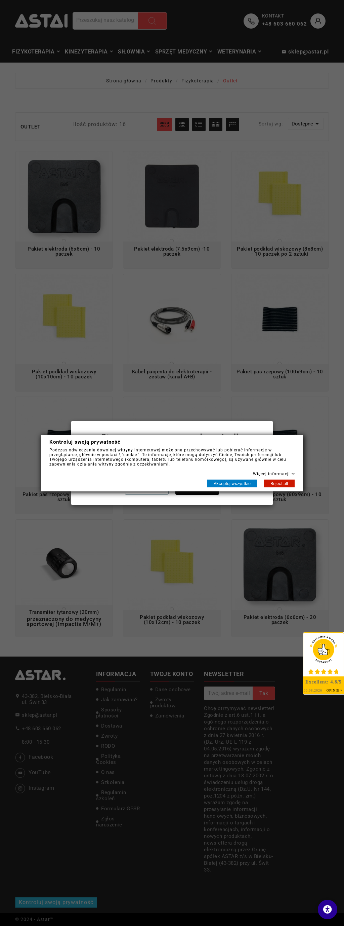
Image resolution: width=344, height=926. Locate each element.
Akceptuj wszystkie (232, 483)
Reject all (279, 483)
